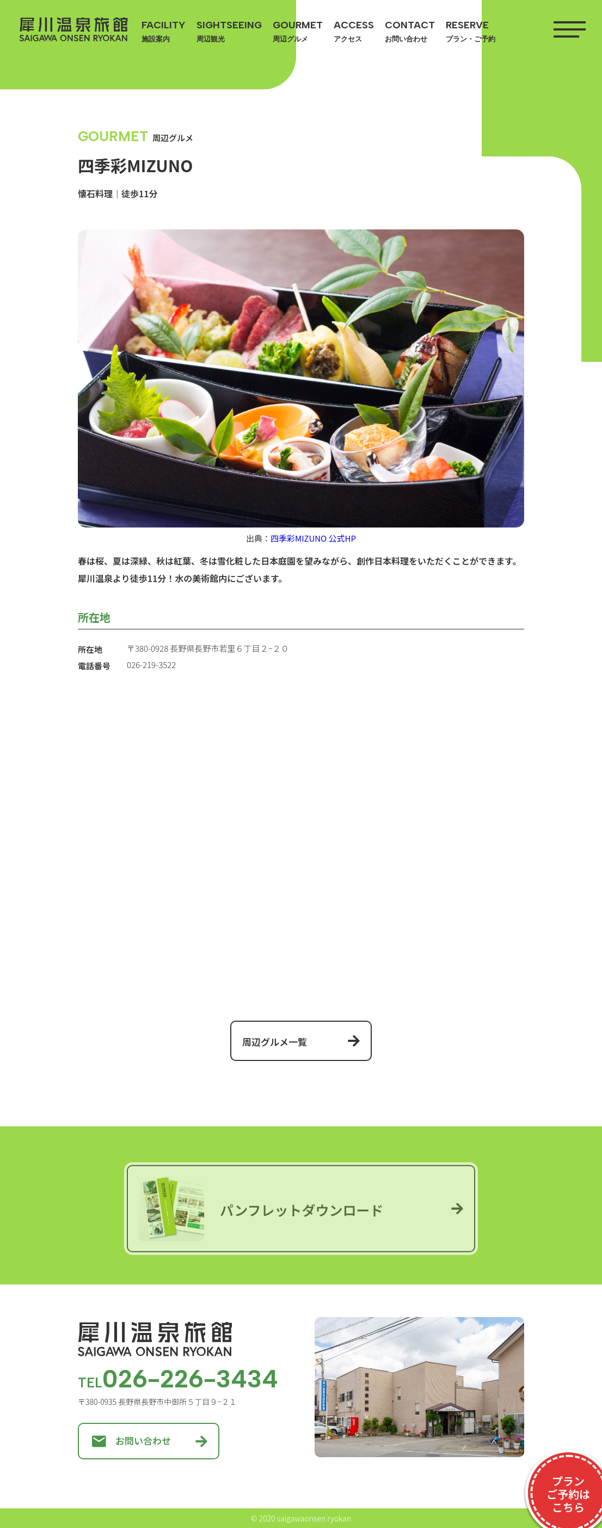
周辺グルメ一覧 (274, 1041)
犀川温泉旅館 (73, 30)
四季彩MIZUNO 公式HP (313, 538)
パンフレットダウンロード (261, 1211)
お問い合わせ (131, 1440)
